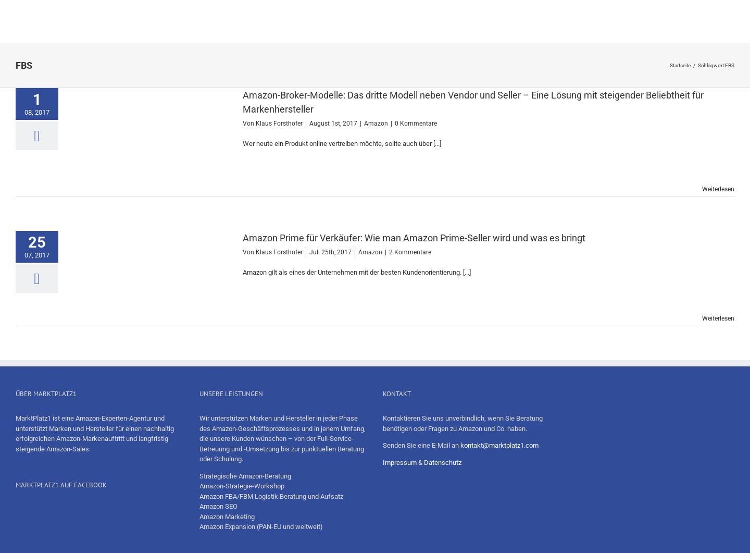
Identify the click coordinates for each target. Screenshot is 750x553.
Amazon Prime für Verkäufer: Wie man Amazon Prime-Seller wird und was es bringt (414, 237)
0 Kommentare (416, 123)
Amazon (376, 123)
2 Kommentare (410, 252)
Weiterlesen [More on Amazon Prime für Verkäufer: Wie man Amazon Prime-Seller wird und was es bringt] (718, 318)
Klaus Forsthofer (279, 123)
